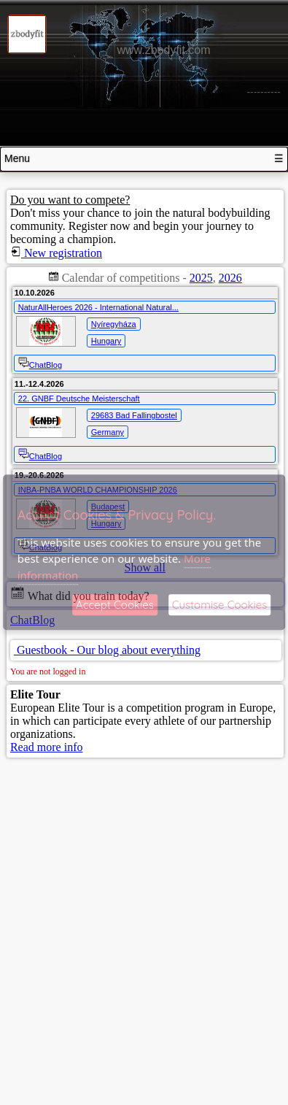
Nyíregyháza (113, 324)
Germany (107, 432)
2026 (230, 278)
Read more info (46, 747)
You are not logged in (47, 671)
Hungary (106, 340)
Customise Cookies (220, 605)
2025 (201, 278)
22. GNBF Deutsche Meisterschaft (79, 398)
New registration (56, 253)
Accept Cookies (115, 605)
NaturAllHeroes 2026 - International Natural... (98, 307)
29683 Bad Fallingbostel (134, 415)
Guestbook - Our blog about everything (107, 650)
